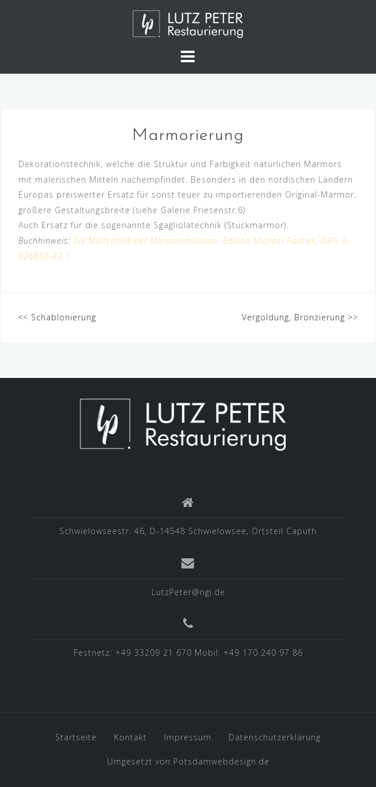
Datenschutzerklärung (275, 737)
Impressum (187, 737)
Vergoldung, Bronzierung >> (300, 317)
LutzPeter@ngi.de (188, 592)
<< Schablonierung (57, 317)
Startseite (76, 737)
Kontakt (130, 737)
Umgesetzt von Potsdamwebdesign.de (188, 761)
